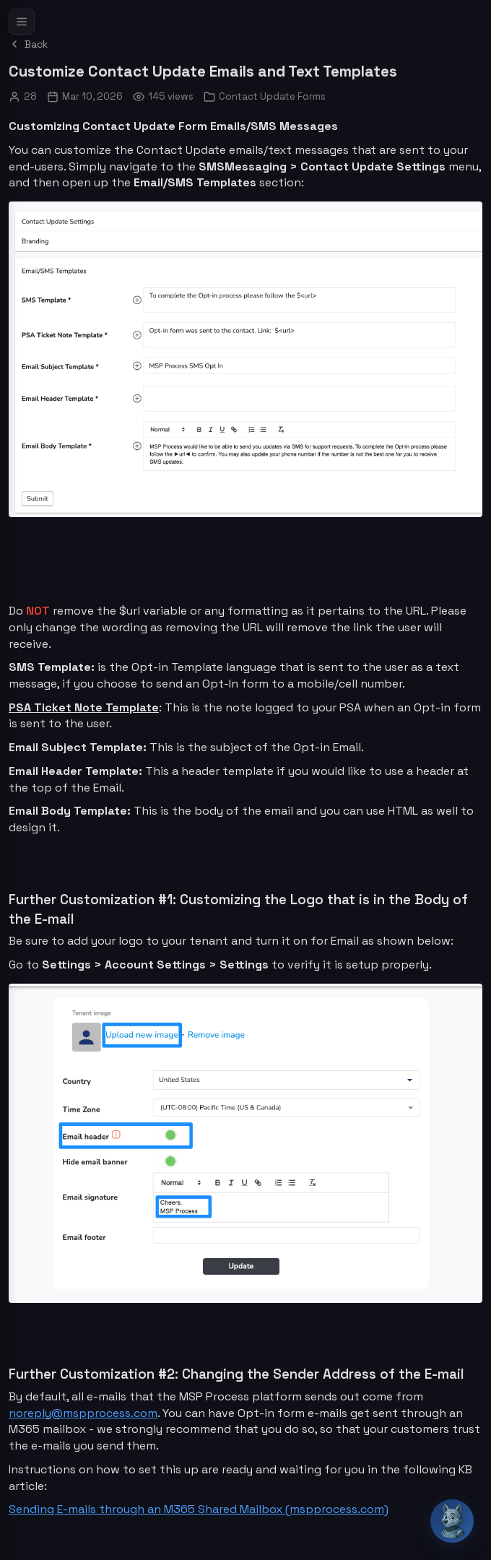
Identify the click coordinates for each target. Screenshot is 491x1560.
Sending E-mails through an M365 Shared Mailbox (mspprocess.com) (198, 1509)
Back (28, 44)
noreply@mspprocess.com (83, 1413)
